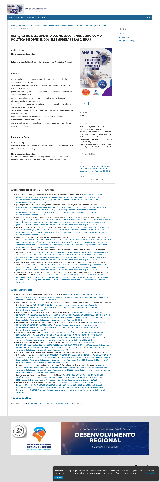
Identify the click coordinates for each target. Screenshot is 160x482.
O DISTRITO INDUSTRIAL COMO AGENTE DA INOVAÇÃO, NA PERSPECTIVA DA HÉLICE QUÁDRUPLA (63, 228)
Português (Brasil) (126, 41)
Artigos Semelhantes (21, 289)
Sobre (40, 17)
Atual (10, 17)
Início (13, 26)
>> (30, 397)
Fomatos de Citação (89, 154)
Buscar (147, 17)
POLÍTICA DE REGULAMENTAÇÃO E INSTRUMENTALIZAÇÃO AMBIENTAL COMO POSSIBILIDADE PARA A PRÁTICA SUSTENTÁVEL (55, 343)
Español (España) (126, 37)
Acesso (149, 2)
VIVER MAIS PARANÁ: (72, 295)
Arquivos (19, 17)
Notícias (30, 17)
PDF (85, 103)
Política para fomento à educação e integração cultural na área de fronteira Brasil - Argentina (61, 366)
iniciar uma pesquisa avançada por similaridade (48, 403)
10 (26, 397)
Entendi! (59, 478)
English (122, 33)
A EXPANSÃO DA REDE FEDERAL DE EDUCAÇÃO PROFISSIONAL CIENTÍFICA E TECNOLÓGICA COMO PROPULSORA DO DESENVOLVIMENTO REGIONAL (63, 313)
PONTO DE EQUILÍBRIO (43, 305)
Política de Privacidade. (148, 473)
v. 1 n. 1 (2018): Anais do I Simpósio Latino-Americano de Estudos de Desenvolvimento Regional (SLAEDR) (67, 26)
